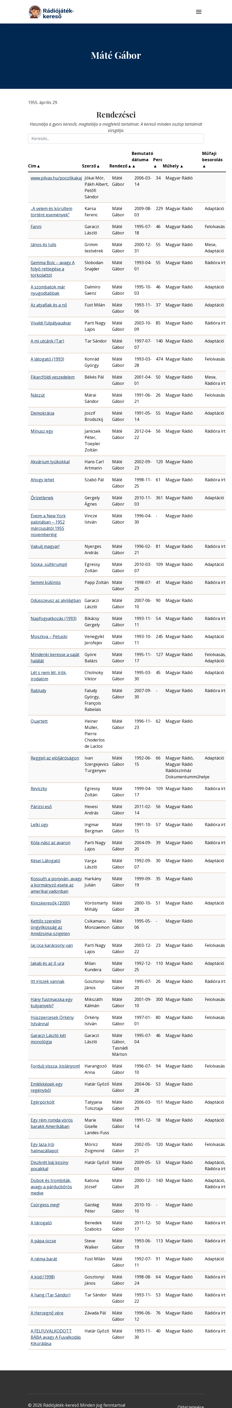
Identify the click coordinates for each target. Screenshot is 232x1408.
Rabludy (38, 690)
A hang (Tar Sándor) (50, 1295)
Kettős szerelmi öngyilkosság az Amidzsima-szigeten (50, 927)
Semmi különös (46, 582)
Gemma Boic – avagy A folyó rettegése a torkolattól (53, 269)
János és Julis (43, 244)
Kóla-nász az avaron (50, 842)
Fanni (36, 226)
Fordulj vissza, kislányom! (55, 1066)
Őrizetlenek (42, 498)
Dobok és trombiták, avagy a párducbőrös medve (51, 1187)
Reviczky (39, 788)
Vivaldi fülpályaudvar (51, 323)
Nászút (38, 395)
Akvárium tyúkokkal (50, 462)
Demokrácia (42, 413)
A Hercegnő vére (47, 1313)
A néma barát (44, 1259)
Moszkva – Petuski (49, 636)
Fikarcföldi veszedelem (53, 377)
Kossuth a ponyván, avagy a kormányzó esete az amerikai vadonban (56, 885)
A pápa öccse (43, 1241)
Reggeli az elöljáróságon (55, 758)
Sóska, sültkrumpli (49, 564)
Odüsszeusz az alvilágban (56, 600)
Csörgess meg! (45, 1205)
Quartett (39, 721)
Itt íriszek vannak (47, 981)
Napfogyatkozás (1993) (53, 618)
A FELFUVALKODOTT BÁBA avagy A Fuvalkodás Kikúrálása (56, 1337)
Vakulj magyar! (45, 546)
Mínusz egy (42, 431)
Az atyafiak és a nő (49, 305)
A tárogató (41, 1223)
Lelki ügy (39, 824)
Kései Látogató (45, 861)
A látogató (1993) (47, 359)
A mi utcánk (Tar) (47, 341)
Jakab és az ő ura (47, 963)
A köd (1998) (43, 1277)
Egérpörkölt (42, 1102)
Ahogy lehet (42, 480)
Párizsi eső (41, 806)
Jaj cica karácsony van (52, 945)
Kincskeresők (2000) (50, 903)
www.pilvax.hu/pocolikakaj (56, 178)
